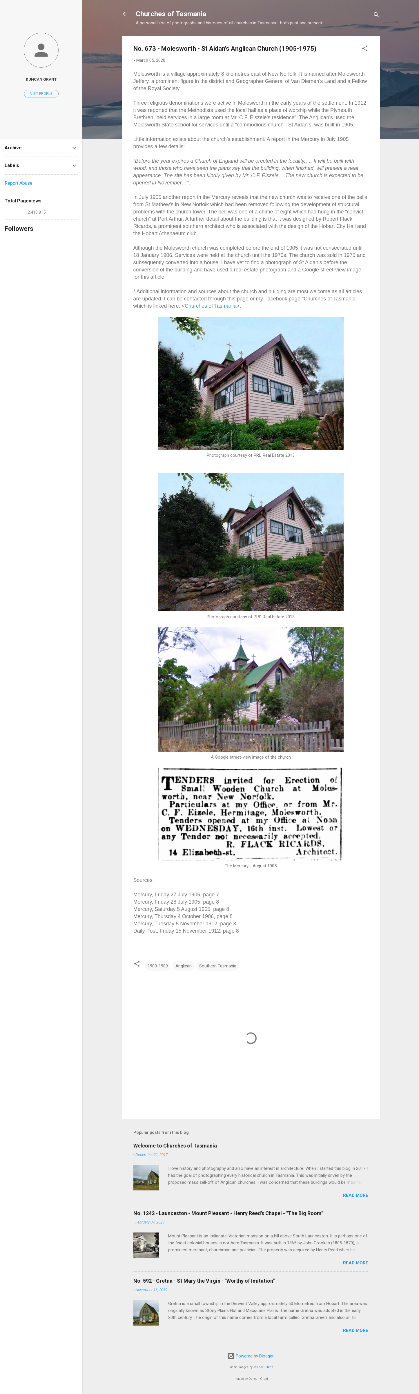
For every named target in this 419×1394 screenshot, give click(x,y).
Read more (355, 1195)
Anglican (183, 966)
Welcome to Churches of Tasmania (175, 1146)
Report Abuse (18, 183)
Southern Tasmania (217, 966)
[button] (364, 49)
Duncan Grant (41, 79)
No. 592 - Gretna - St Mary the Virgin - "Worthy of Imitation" (204, 1281)
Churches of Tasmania (171, 14)
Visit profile (41, 94)
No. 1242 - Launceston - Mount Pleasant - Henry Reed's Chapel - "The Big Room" (228, 1213)
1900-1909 (158, 966)
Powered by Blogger (251, 1356)
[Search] (376, 16)
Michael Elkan (263, 1367)
